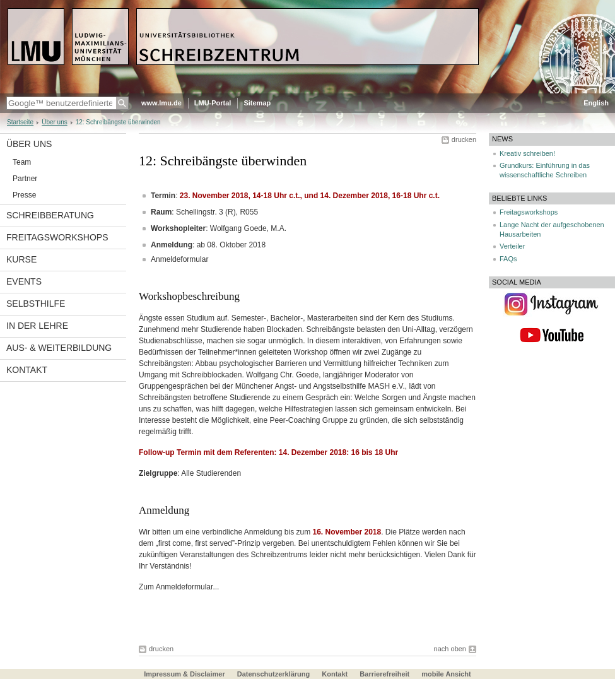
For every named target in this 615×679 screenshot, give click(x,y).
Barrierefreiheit (385, 674)
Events (24, 281)
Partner (25, 178)
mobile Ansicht (446, 674)
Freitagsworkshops (57, 237)
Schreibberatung (50, 215)
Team (22, 162)
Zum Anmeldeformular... (179, 586)
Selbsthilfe (35, 303)
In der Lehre (37, 326)
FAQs (508, 259)
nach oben (450, 648)
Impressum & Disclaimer (184, 674)
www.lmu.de (161, 103)
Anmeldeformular (179, 259)
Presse (24, 195)
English (596, 103)
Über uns (54, 122)
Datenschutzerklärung (273, 674)
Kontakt (26, 370)
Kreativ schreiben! (527, 153)
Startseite (20, 122)
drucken (464, 139)
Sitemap (257, 103)
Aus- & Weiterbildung (59, 348)
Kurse (21, 259)
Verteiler (512, 246)
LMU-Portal (212, 103)
